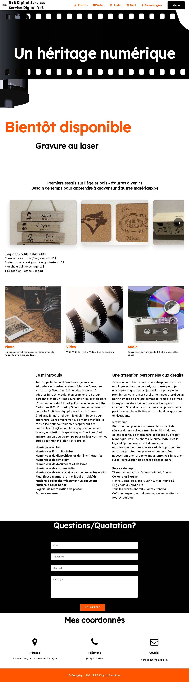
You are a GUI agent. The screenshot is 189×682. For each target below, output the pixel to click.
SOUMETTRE (92, 607)
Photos (81, 5)
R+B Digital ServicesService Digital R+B (29, 5)
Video (98, 5)
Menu (176, 5)
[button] (43, 222)
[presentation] (178, 223)
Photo (10, 346)
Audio (115, 5)
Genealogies (152, 5)
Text (131, 5)
